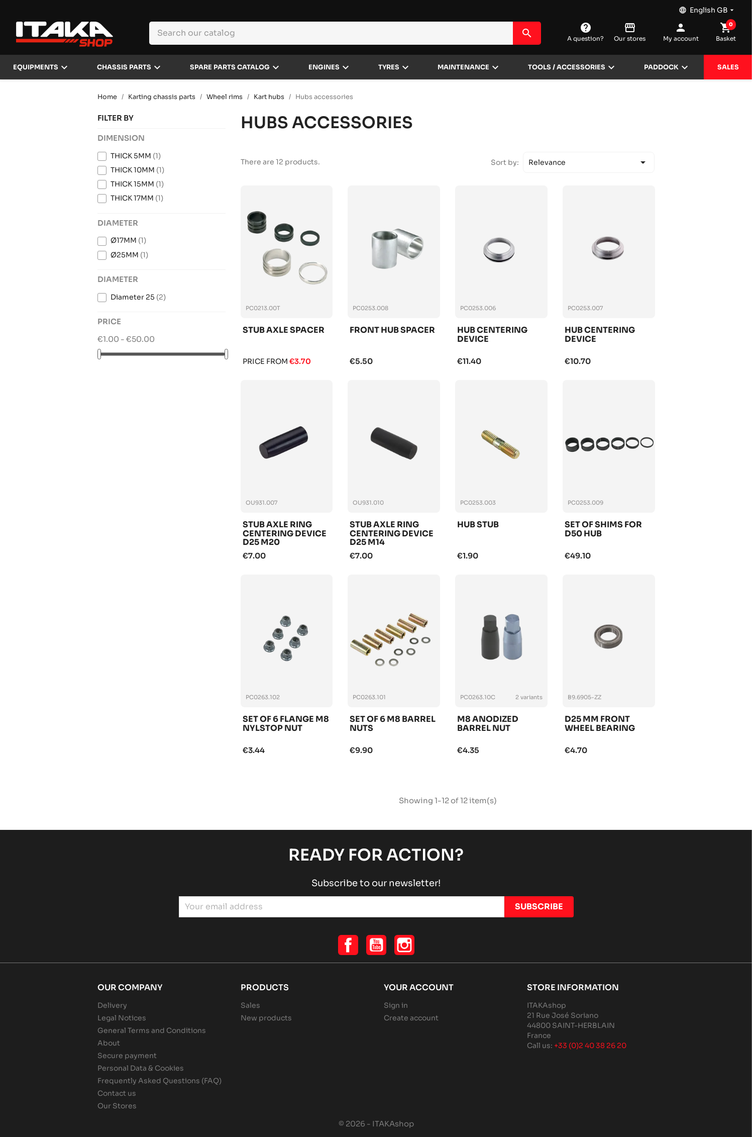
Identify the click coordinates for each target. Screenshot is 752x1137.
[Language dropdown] (707, 7)
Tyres (388, 67)
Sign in (396, 1005)
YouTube (376, 945)
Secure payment (127, 1055)
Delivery (112, 1005)
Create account (411, 1017)
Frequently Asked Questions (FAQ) (159, 1080)
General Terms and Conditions (151, 1030)
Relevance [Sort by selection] (588, 162)
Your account (419, 987)
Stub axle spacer (284, 330)
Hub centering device (492, 335)
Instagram (404, 945)
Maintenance (463, 67)
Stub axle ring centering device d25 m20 (285, 533)
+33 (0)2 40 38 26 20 (590, 1045)
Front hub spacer (392, 330)
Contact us (116, 1093)
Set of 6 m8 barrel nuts (393, 724)
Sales (728, 67)
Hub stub (478, 525)
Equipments (35, 67)
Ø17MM (128, 240)
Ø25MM (129, 254)
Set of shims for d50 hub (603, 529)
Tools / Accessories (566, 67)
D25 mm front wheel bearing (600, 724)
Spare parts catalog (230, 67)
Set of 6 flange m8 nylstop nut (286, 724)
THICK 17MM (137, 198)
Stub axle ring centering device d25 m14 (392, 533)
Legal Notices (121, 1017)
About (108, 1043)
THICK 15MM (137, 183)
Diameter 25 (138, 297)
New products (266, 1017)
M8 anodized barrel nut (487, 724)
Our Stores (117, 1105)
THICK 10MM (137, 169)
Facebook (348, 945)
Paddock (661, 67)
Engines (324, 67)
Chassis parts (124, 67)
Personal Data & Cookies (140, 1068)
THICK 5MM (136, 155)
